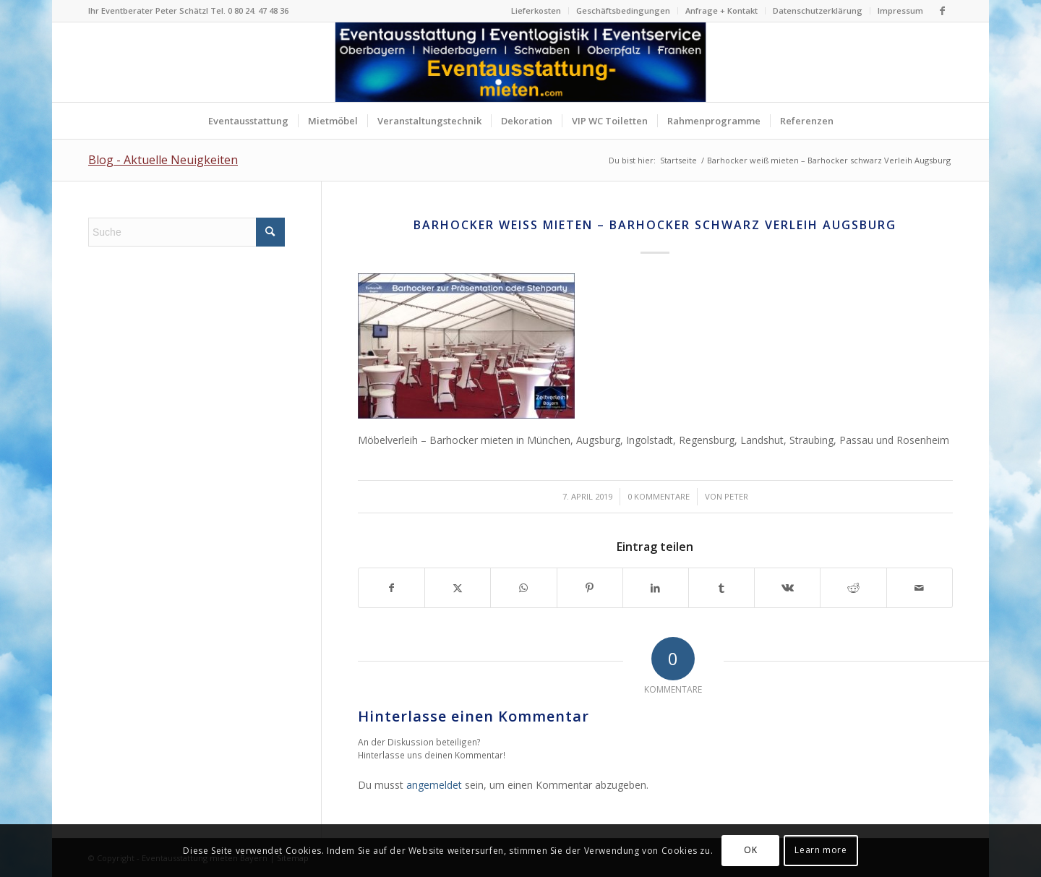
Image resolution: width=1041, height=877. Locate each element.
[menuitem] (536, 10)
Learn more (820, 850)
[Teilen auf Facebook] (391, 587)
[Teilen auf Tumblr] (721, 587)
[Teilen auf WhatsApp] (523, 587)
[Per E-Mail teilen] (919, 587)
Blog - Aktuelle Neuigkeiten (163, 160)
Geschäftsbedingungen (623, 10)
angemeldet (434, 785)
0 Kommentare (658, 496)
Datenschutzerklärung (817, 10)
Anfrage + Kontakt (721, 10)
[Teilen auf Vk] (787, 587)
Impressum (900, 10)
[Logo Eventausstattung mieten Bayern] (520, 62)
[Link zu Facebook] (942, 11)
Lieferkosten (536, 10)
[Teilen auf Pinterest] (589, 587)
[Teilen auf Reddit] (853, 587)
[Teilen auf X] (457, 587)
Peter (736, 496)
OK (750, 850)
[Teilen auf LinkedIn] (655, 587)
